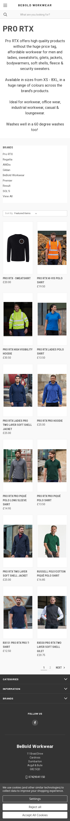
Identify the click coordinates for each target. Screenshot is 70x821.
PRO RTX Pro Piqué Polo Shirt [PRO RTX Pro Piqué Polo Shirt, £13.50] (49, 498)
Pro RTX (8, 154)
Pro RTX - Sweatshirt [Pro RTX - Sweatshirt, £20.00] (17, 278)
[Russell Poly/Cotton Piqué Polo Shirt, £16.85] (52, 541)
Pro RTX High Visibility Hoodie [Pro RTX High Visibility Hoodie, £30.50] (17, 351)
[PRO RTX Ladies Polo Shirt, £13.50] (52, 319)
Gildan (6, 170)
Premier (7, 180)
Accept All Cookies (35, 815)
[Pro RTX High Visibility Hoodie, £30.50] (18, 319)
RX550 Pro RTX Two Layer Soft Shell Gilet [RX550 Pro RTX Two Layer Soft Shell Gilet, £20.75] (49, 647)
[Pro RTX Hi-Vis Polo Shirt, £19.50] (52, 247)
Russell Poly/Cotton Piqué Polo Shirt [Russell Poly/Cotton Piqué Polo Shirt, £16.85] (51, 573)
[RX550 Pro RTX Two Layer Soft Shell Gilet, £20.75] (52, 612)
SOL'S (6, 191)
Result (6, 185)
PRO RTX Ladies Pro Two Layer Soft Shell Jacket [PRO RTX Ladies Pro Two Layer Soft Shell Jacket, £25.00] (17, 425)
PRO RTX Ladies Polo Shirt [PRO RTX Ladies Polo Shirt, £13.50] (50, 351)
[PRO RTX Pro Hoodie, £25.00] (52, 390)
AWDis (7, 164)
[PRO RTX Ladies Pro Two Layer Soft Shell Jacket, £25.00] (18, 390)
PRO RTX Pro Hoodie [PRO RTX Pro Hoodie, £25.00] (50, 420)
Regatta (7, 159)
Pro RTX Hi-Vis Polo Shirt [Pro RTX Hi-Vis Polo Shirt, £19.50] (50, 280)
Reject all (35, 807)
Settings (35, 799)
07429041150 (37, 777)
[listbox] (26, 213)
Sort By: (9, 213)
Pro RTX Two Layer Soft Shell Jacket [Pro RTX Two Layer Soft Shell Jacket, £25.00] (15, 573)
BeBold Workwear (13, 175)
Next (60, 667)
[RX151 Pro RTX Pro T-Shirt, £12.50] (18, 612)
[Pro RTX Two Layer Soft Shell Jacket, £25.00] (18, 541)
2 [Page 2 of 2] (50, 667)
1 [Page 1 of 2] (44, 667)
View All (8, 196)
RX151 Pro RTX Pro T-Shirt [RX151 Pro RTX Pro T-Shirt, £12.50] (16, 645)
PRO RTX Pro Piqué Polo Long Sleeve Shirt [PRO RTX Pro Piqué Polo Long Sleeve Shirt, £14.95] (15, 500)
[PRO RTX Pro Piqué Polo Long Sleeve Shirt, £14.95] (18, 465)
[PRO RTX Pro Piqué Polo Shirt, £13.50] (52, 465)
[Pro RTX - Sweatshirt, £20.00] (18, 247)
